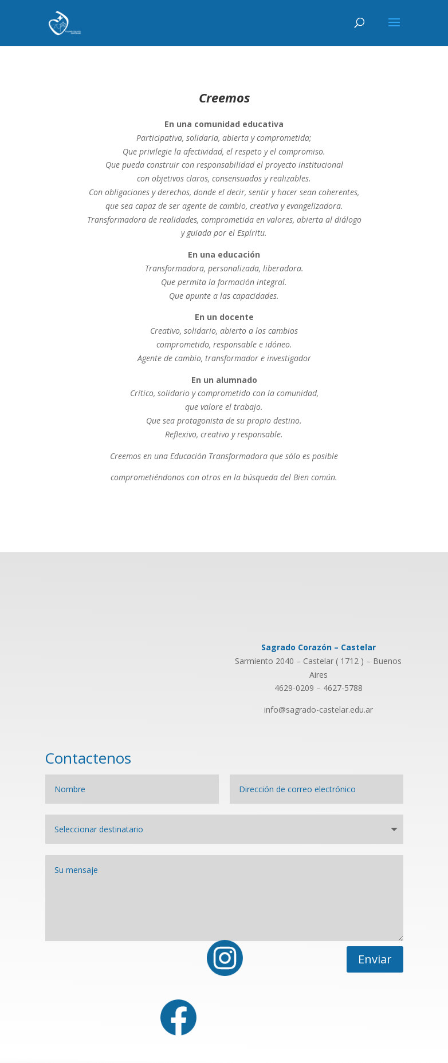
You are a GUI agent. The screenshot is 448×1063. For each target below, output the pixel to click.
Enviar (375, 959)
